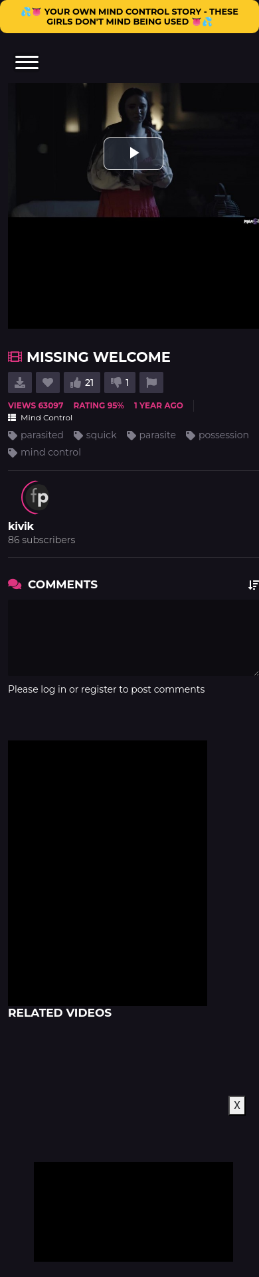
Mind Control (40, 417)
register (99, 689)
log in (53, 689)
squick (101, 435)
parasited (42, 435)
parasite (157, 435)
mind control (51, 452)
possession (224, 435)
